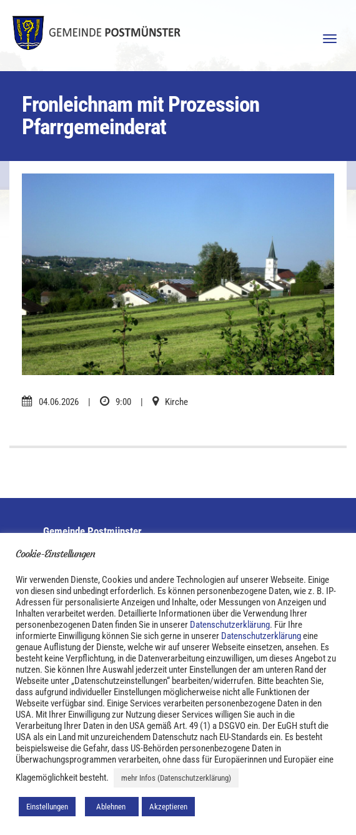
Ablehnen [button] (111, 806)
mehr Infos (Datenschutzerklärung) (176, 778)
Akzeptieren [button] (168, 806)
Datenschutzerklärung (230, 624)
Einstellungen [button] (47, 806)
